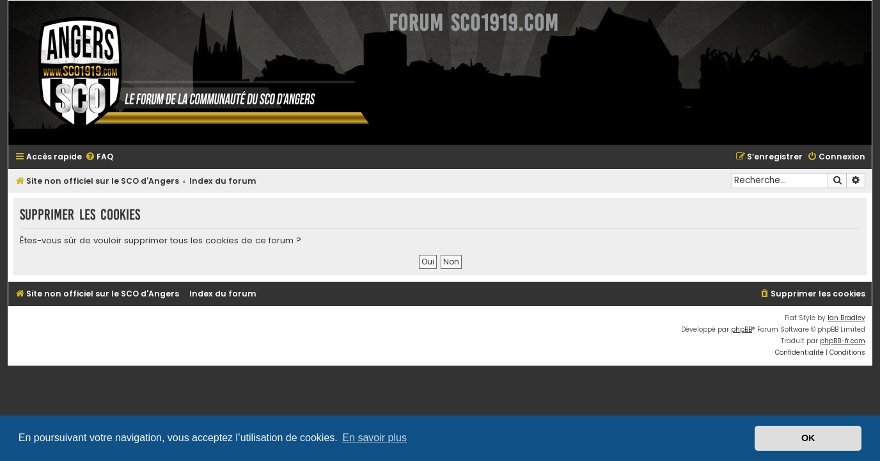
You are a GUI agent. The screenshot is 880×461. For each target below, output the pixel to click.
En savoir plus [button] (374, 437)
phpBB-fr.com (850, 341)
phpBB (749, 329)
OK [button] (808, 438)
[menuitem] (91, 157)
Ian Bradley (854, 318)
